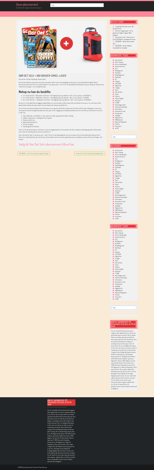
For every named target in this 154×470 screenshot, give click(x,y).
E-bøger (117, 88)
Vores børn (118, 126)
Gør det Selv (118, 92)
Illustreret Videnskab (121, 107)
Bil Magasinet (119, 71)
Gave (116, 90)
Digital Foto (118, 86)
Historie (117, 96)
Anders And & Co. (120, 66)
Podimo (117, 124)
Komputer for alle (120, 111)
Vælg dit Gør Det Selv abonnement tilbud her (46, 144)
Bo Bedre (118, 73)
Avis (116, 68)
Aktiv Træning (119, 62)
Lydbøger (117, 115)
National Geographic (121, 122)
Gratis (116, 94)
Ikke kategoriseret (120, 105)
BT (116, 79)
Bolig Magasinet (119, 75)
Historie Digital (119, 98)
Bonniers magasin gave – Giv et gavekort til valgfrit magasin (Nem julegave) (123, 33)
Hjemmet (117, 100)
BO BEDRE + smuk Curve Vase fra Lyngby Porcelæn (33, 153)
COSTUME (118, 83)
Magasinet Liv (119, 118)
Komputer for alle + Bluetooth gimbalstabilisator (89, 153)
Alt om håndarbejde (121, 64)
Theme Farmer (43, 467)
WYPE (117, 128)
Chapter (117, 81)
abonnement (118, 60)
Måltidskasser (119, 120)
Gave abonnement (27, 4)
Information (118, 109)
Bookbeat (118, 77)
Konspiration (118, 113)
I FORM (117, 103)
